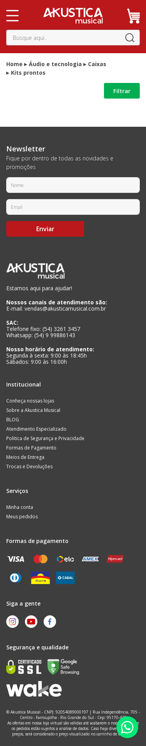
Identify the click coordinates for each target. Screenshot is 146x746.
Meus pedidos (22, 516)
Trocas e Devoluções (29, 466)
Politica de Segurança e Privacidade (45, 438)
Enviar (45, 229)
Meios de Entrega (25, 457)
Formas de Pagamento (31, 447)
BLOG (12, 419)
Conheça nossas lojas (30, 400)
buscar (129, 37)
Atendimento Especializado (36, 429)
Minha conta (19, 507)
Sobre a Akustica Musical (33, 410)
